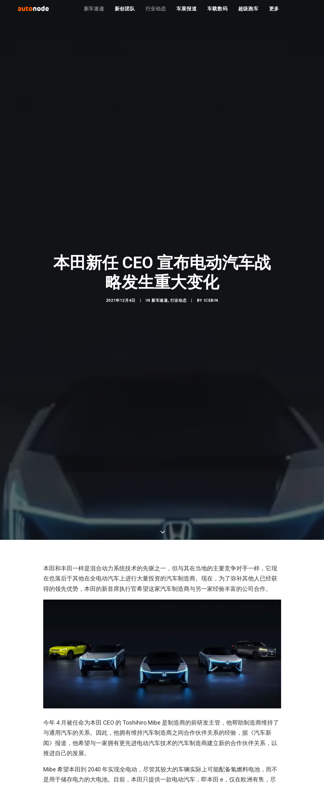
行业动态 (156, 13)
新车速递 (94, 13)
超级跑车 (248, 13)
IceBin (211, 330)
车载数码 (217, 13)
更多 (274, 13)
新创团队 (125, 13)
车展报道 (186, 13)
